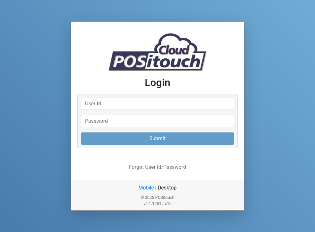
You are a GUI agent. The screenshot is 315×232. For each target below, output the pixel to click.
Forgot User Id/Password (157, 167)
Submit (157, 138)
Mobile (146, 188)
